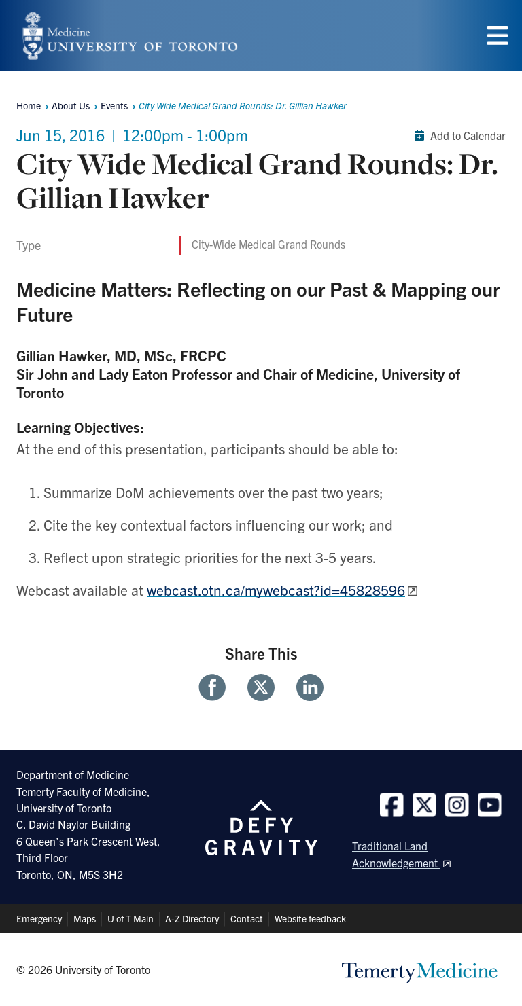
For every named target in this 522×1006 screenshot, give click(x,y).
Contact (246, 918)
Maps (84, 918)
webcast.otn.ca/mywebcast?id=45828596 (276, 589)
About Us (71, 105)
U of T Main (130, 918)
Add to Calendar (457, 135)
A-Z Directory (192, 918)
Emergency (39, 918)
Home (28, 105)
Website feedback (310, 918)
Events (114, 105)
